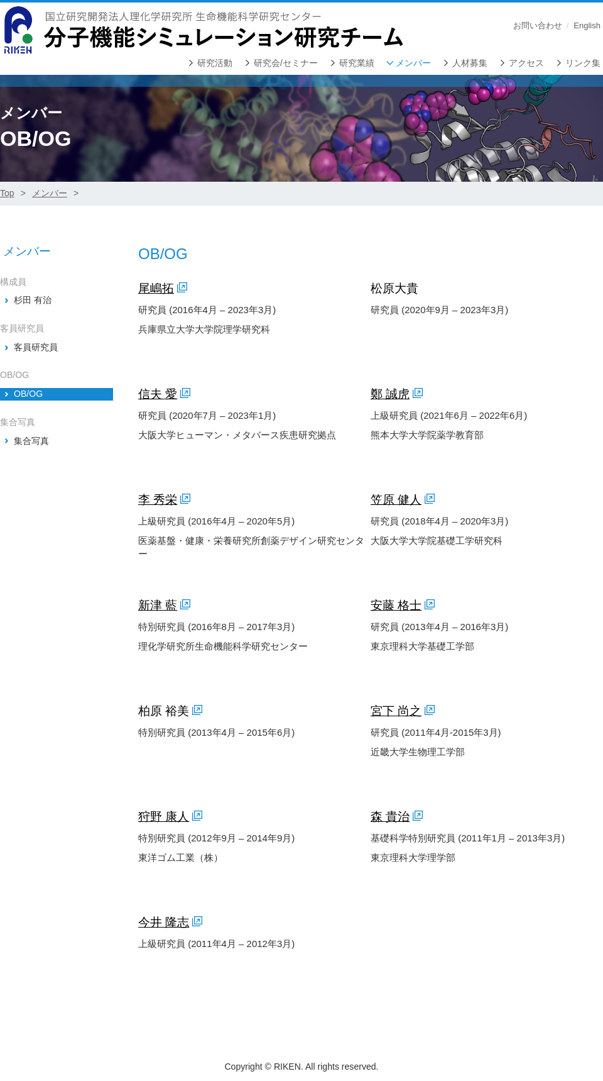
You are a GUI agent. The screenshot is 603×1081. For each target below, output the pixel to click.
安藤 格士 (396, 605)
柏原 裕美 (163, 711)
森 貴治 (390, 816)
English (586, 25)
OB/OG (28, 394)
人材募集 (469, 63)
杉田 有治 (33, 300)
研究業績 (356, 63)
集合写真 (31, 441)
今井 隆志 (163, 922)
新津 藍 (157, 605)
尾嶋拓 (156, 288)
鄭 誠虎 (390, 394)
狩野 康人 (163, 816)
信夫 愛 (157, 394)
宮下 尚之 (396, 711)
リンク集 (582, 63)
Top (7, 193)
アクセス (526, 63)
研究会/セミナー (286, 63)
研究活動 (214, 63)
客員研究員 (36, 347)
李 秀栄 (157, 499)
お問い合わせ (537, 25)
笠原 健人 (396, 499)
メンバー (413, 63)
